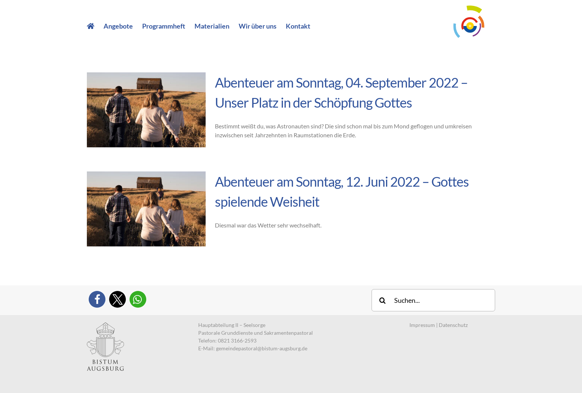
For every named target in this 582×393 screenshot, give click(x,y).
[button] (97, 299)
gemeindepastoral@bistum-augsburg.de (261, 348)
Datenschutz (453, 325)
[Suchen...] (433, 300)
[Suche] (383, 300)
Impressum (422, 325)
